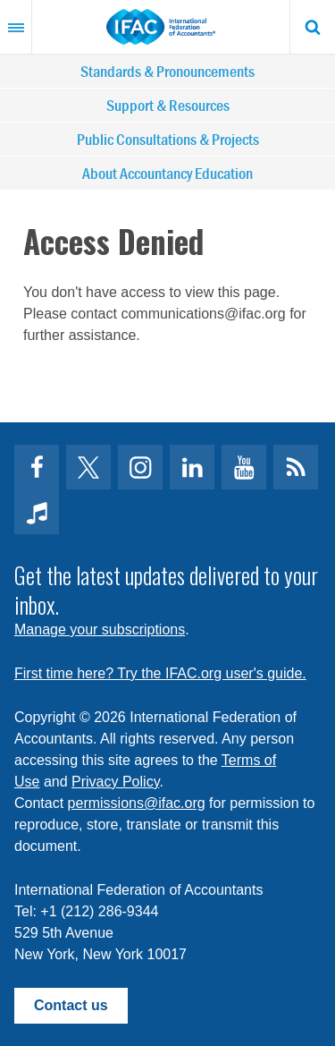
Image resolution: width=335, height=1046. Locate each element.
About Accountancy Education (167, 173)
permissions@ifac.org (136, 803)
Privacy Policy (115, 781)
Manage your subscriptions (99, 629)
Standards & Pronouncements (167, 71)
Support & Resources (168, 105)
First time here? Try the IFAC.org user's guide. (160, 673)
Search (313, 27)
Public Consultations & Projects (168, 139)
